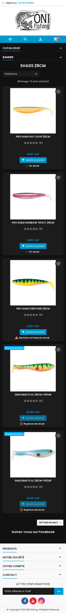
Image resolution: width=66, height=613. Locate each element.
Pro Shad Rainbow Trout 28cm (33, 222)
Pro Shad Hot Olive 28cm (33, 136)
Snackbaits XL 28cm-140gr (33, 394)
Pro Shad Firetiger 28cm (33, 308)
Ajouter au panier (33, 160)
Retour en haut (50, 522)
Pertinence (21, 74)
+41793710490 (26, 2)
